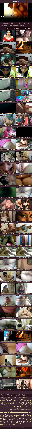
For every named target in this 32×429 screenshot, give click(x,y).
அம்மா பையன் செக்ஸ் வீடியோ (13, 408)
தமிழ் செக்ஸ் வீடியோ (24, 419)
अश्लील (6, 397)
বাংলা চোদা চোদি (16, 411)
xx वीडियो (12, 403)
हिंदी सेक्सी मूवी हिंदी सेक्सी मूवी (10, 402)
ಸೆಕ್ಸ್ (22, 400)
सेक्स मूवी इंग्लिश (28, 416)
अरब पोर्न (8, 28)
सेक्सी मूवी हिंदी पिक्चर (7, 423)
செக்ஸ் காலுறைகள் (27, 397)
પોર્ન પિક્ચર (22, 405)
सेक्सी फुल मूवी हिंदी (3, 424)
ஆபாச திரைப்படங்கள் (5, 409)
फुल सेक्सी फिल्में (11, 405)
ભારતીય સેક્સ (7, 406)
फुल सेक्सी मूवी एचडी (11, 424)
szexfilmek (16, 1)
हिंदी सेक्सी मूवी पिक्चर (10, 416)
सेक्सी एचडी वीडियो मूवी (4, 418)
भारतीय (17, 28)
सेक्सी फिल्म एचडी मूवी (26, 423)
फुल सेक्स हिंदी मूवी (17, 403)
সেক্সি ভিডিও (2, 397)
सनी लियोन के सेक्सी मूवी (7, 415)
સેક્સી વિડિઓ (18, 400)
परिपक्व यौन (24, 409)
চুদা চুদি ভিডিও (20, 397)
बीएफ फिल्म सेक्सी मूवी (20, 414)
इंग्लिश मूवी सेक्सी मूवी (13, 418)
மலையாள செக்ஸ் (12, 397)
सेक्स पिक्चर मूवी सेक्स (21, 406)
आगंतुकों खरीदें (21, 427)
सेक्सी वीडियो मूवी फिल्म (20, 402)
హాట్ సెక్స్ (20, 399)
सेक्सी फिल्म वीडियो (13, 406)
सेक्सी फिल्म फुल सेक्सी (14, 419)
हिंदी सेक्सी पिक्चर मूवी (25, 415)
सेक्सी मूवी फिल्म (11, 400)
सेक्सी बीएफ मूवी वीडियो (11, 414)
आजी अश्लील (25, 400)
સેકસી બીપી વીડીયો (24, 411)
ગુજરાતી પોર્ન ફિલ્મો (26, 399)
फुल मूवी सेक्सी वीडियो (13, 399)
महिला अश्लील (7, 419)
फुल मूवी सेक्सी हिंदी (24, 418)
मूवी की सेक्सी (19, 409)
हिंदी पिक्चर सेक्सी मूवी (16, 412)
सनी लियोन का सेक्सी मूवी (21, 421)
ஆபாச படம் (17, 405)
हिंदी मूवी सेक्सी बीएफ (13, 421)
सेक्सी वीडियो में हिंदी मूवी (4, 399)
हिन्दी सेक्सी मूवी (10, 411)
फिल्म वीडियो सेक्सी (6, 403)
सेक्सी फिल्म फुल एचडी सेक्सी (25, 408)
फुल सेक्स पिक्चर (9, 412)
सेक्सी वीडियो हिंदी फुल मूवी (16, 423)
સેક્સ (18, 418)
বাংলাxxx (6, 400)
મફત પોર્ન (2, 400)
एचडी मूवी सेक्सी (13, 409)
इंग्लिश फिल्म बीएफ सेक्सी (25, 28)
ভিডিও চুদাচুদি (6, 421)
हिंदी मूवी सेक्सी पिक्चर (16, 415)
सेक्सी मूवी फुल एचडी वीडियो (20, 416)
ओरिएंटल (13, 28)
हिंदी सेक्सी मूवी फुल (24, 412)
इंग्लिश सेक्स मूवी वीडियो (25, 403)
